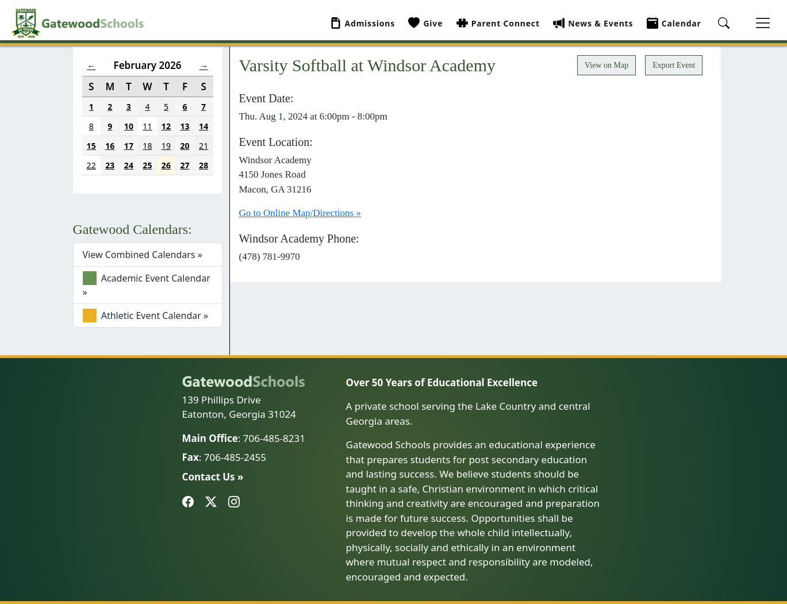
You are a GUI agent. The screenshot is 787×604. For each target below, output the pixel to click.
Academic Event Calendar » (146, 284)
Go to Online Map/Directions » (300, 212)
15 (91, 145)
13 (184, 126)
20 (184, 145)
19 (166, 145)
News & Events (593, 23)
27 (184, 165)
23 (109, 165)
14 (203, 126)
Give (425, 23)
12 (166, 126)
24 (128, 165)
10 (128, 126)
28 (203, 165)
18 (147, 145)
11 (147, 126)
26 (166, 165)
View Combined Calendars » (142, 254)
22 (91, 165)
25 (147, 165)
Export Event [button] (673, 65)
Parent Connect (498, 23)
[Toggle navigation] (762, 23)
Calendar (674, 23)
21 (203, 145)
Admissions (363, 23)
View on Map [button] (606, 65)
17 (128, 145)
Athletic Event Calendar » (146, 315)
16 (109, 145)
